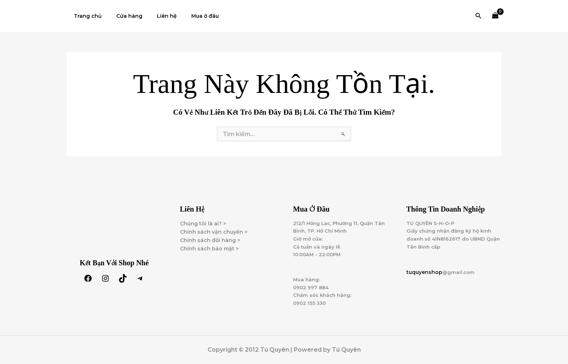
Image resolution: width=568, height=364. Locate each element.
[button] (478, 16)
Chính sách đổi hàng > (210, 235)
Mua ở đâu (190, 16)
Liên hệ (156, 16)
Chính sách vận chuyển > (213, 227)
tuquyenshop (424, 269)
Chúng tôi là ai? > (203, 218)
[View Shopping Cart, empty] (495, 16)
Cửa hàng (123, 16)
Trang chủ (86, 16)
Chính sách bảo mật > (209, 243)
